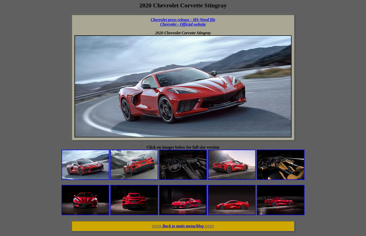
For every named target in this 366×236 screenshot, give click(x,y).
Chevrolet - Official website (183, 24)
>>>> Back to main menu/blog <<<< (183, 226)
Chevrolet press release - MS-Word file (183, 20)
